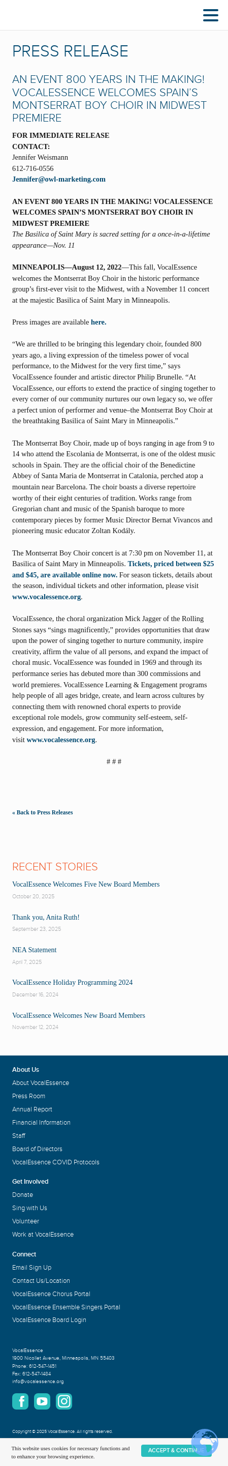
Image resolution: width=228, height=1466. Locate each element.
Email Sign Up (31, 1268)
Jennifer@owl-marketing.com (59, 179)
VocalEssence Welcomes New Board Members (78, 1015)
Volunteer (25, 1221)
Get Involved (30, 1182)
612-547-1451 (42, 1366)
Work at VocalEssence (43, 1234)
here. (99, 322)
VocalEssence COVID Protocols (56, 1162)
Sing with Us (29, 1208)
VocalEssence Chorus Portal (51, 1294)
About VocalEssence (40, 1083)
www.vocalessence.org (46, 597)
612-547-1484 (36, 1374)
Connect (24, 1254)
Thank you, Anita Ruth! (46, 917)
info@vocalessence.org (38, 1382)
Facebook (20, 1401)
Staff (18, 1136)
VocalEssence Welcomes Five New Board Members (85, 884)
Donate (22, 1195)
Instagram (64, 1401)
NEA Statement (34, 950)
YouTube (42, 1401)
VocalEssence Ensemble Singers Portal (66, 1307)
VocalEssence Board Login (49, 1320)
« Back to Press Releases (42, 812)
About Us (25, 1070)
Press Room (28, 1096)
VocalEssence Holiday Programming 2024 (72, 982)
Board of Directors (37, 1149)
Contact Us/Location (41, 1281)
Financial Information (41, 1123)
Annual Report (32, 1109)
